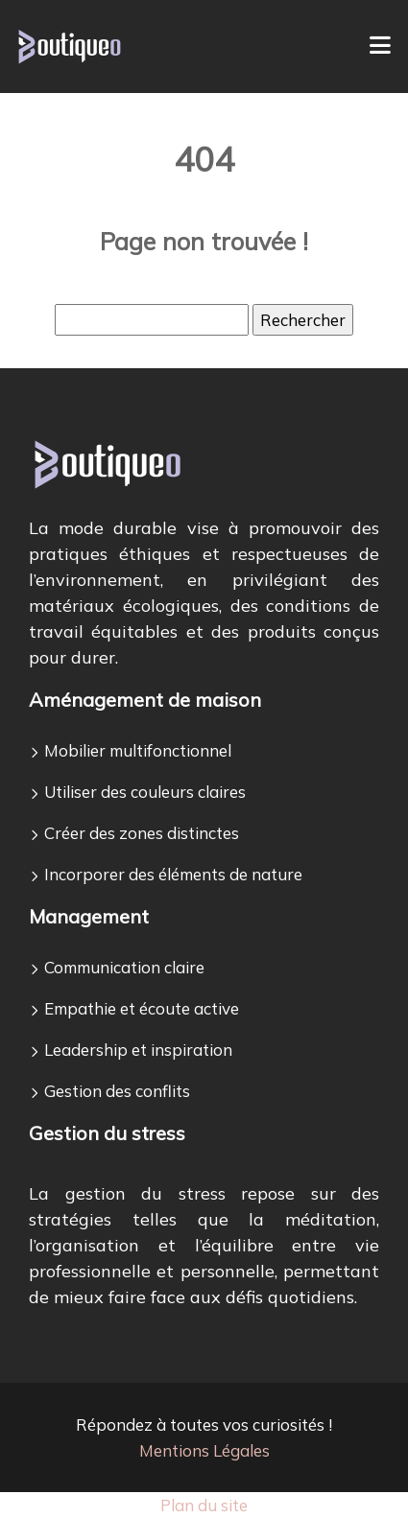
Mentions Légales (204, 1450)
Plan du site (204, 1505)
